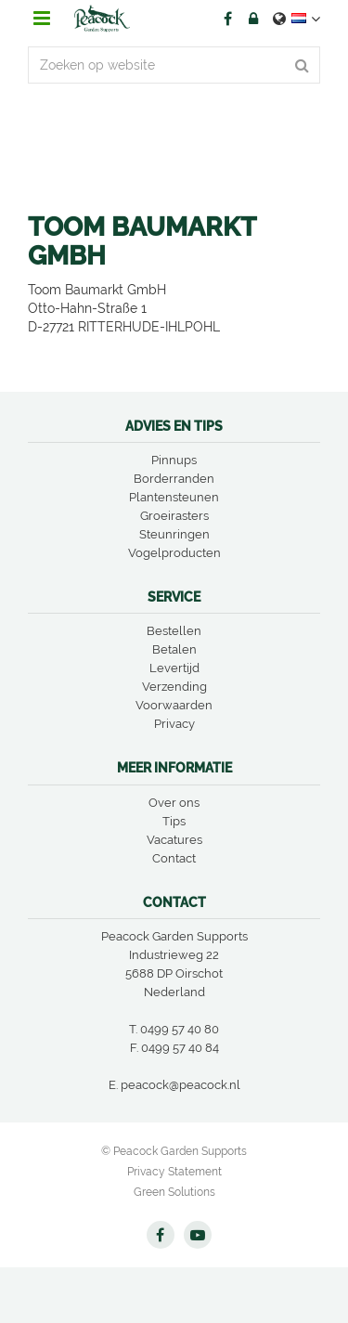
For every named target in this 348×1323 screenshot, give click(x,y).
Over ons (174, 803)
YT (198, 1235)
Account (253, 18)
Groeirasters (174, 516)
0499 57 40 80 (179, 1029)
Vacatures (174, 840)
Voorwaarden (174, 705)
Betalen (174, 649)
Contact (174, 858)
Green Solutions (174, 1192)
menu (42, 18)
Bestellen (174, 631)
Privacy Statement (174, 1171)
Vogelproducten (174, 553)
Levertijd (174, 668)
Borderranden (174, 479)
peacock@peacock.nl (180, 1085)
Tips (174, 821)
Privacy (174, 724)
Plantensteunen (174, 497)
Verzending (174, 687)
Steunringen (174, 534)
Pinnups (174, 460)
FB (227, 18)
